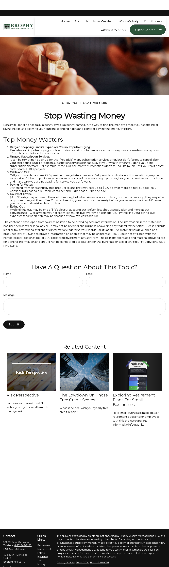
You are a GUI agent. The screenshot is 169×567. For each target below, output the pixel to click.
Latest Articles (41, 564)
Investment (44, 539)
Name (7, 264)
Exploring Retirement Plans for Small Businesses (134, 390)
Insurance (43, 546)
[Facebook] (5, 563)
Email (89, 264)
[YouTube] (17, 563)
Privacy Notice (65, 552)
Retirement (44, 535)
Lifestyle (42, 558)
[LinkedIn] (11, 563)
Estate (41, 543)
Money (41, 554)
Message (9, 285)
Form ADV (82, 552)
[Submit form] (14, 315)
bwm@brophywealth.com (18, 557)
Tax (39, 550)
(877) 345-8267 (23, 535)
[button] (65, 11)
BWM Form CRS (99, 552)
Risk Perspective (23, 385)
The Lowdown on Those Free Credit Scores (84, 387)
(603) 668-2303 (20, 532)
